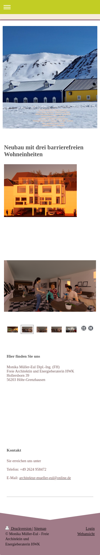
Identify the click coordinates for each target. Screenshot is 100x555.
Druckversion (18, 529)
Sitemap (40, 529)
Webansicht (86, 534)
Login (90, 529)
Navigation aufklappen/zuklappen (50, 7)
